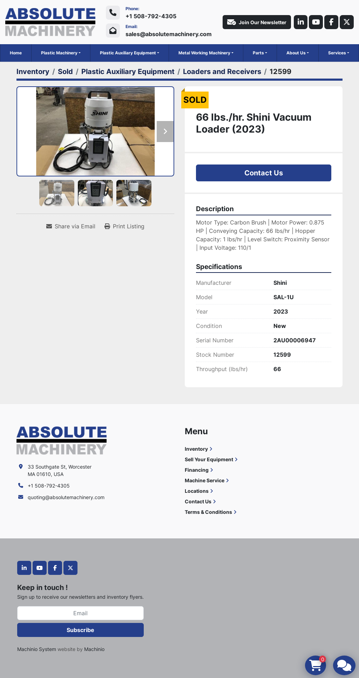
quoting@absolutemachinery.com (66, 497)
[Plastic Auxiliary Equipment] (128, 71)
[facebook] (331, 22)
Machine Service (204, 480)
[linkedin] (300, 22)
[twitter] (347, 22)
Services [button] (337, 52)
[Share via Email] (71, 226)
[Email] (80, 613)
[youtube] (316, 22)
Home (16, 52)
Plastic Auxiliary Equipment (128, 52)
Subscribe (80, 629)
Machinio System (36, 649)
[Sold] (65, 71)
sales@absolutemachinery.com (169, 34)
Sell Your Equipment (209, 459)
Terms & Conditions (208, 512)
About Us (296, 52)
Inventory (196, 449)
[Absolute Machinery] (61, 440)
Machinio (94, 649)
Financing (197, 470)
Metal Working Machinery (204, 52)
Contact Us (263, 173)
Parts (258, 52)
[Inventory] (32, 71)
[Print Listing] (124, 226)
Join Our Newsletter (256, 22)
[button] (61, 53)
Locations (197, 491)
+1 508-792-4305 (151, 16)
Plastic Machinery (59, 52)
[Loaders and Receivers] (222, 71)
